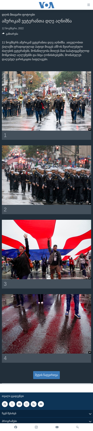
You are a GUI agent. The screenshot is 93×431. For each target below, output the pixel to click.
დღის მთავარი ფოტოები (18, 14)
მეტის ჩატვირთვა (46, 375)
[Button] (10, 35)
